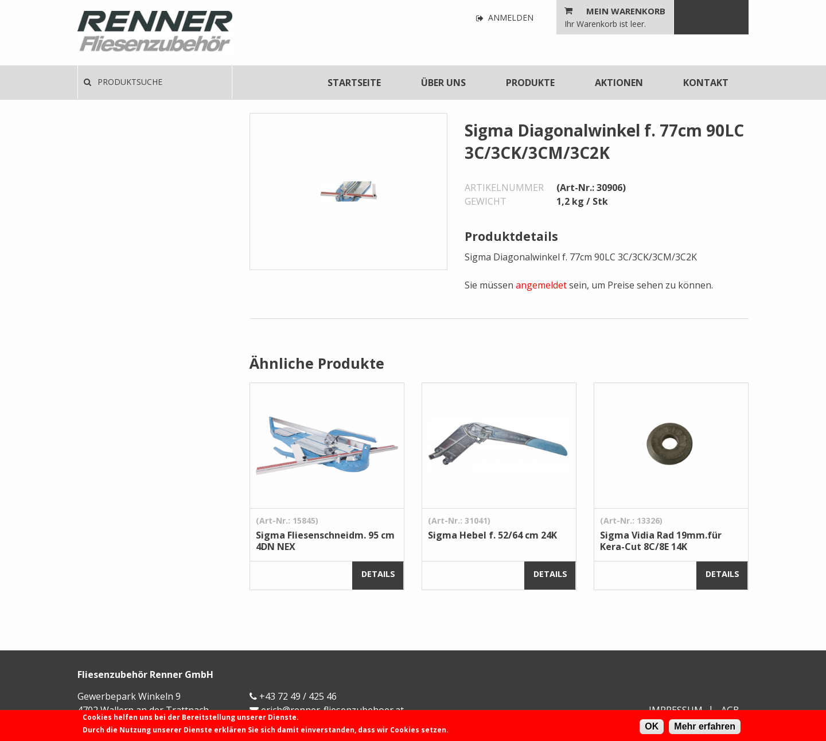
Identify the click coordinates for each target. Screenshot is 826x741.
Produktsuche (123, 81)
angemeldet (541, 285)
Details (378, 573)
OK (652, 726)
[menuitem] (354, 82)
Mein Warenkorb (625, 11)
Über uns (443, 82)
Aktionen (619, 82)
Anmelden (504, 18)
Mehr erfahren (704, 726)
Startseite (354, 82)
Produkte (530, 82)
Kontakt (705, 82)
